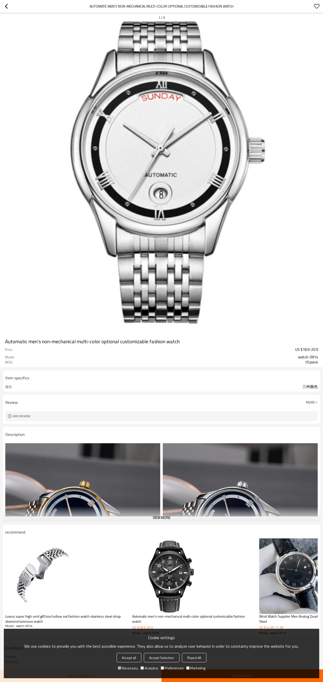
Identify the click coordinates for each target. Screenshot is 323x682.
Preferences (172, 668)
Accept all (129, 657)
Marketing (195, 668)
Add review (21, 416)
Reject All (194, 657)
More (310, 402)
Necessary (128, 668)
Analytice (149, 668)
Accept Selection (161, 657)
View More (161, 517)
